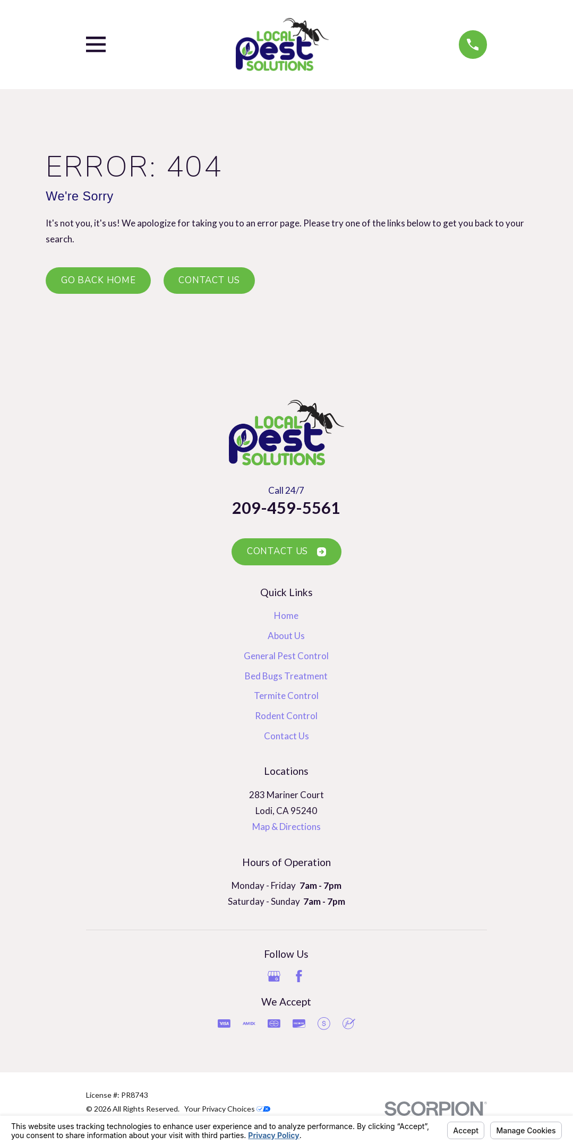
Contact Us (209, 280)
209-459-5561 (286, 508)
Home (286, 615)
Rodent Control (286, 715)
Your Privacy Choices (227, 1108)
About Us (286, 635)
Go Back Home (98, 280)
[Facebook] (299, 976)
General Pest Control (286, 655)
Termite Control (286, 695)
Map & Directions (286, 826)
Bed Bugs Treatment (286, 675)
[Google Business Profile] (274, 976)
